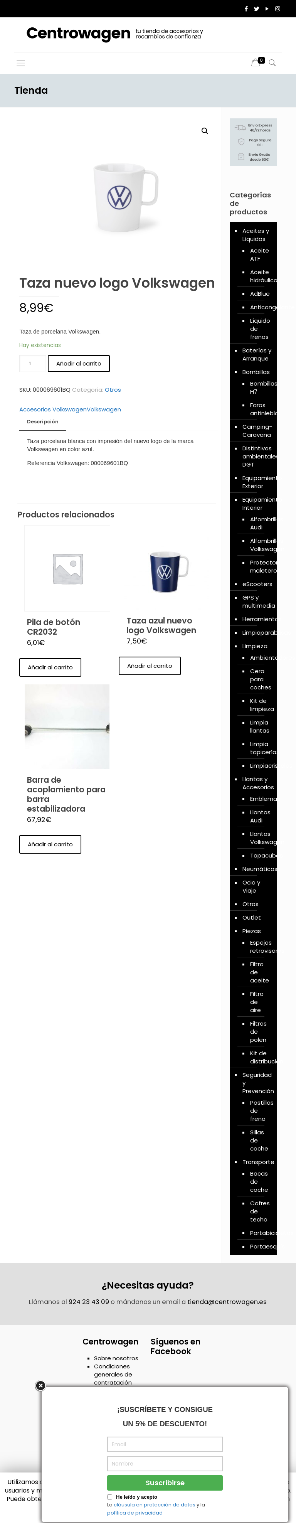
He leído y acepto (136, 1508)
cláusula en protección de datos (154, 1516)
